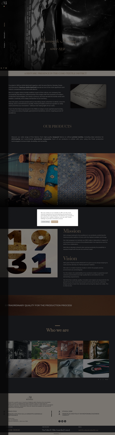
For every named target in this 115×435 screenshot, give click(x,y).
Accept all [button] (54, 221)
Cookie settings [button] (45, 221)
